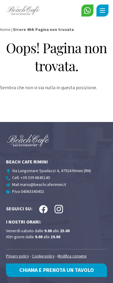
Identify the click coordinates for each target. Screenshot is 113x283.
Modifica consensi (72, 256)
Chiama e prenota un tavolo (56, 270)
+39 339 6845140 (35, 178)
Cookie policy (43, 256)
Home (5, 29)
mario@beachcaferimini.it (43, 185)
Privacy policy (17, 256)
